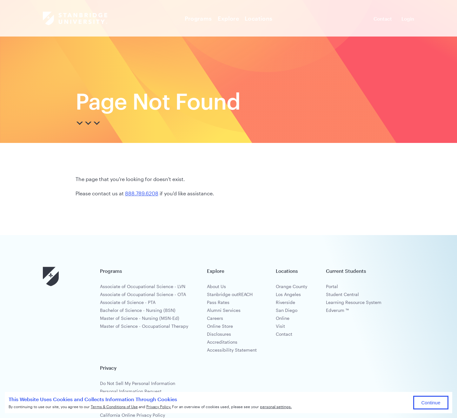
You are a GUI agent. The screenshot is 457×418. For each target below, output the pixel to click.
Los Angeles (288, 294)
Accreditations (222, 342)
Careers (215, 318)
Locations (258, 18)
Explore (228, 18)
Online (282, 318)
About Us (216, 286)
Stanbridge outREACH (230, 294)
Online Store (220, 326)
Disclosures (219, 334)
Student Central (342, 294)
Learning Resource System (353, 302)
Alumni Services (224, 310)
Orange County (291, 286)
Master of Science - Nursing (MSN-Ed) (139, 318)
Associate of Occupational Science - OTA (143, 294)
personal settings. (276, 406)
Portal (332, 286)
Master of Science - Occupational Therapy (144, 326)
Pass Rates (218, 302)
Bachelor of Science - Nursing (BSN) (138, 310)
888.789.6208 (141, 193)
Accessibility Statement (232, 350)
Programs (198, 18)
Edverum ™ (337, 310)
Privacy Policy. (158, 406)
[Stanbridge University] (51, 285)
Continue (430, 402)
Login (407, 19)
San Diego (286, 310)
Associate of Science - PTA (128, 302)
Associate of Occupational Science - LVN (142, 286)
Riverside (285, 302)
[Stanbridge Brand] (75, 18)
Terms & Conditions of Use (114, 406)
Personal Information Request (131, 391)
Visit (280, 326)
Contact (383, 19)
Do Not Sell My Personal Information (137, 383)
